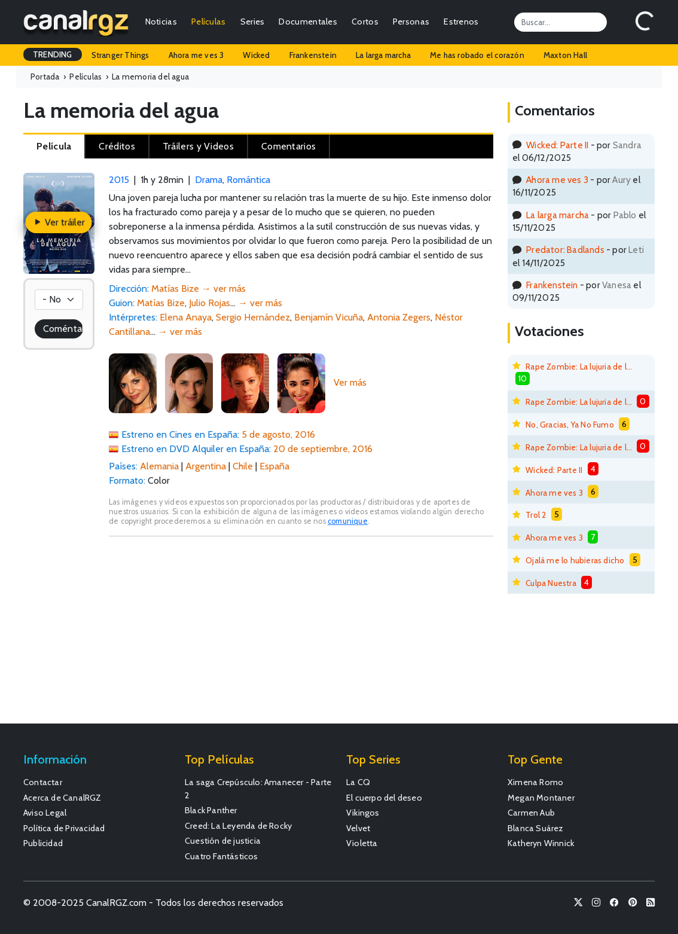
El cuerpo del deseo (384, 797)
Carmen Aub (531, 812)
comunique (348, 521)
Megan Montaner (541, 797)
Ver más (350, 382)
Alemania (159, 466)
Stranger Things (120, 55)
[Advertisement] (301, 635)
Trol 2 (536, 515)
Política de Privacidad (64, 828)
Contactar (42, 782)
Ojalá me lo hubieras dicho (575, 560)
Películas (208, 21)
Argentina (205, 466)
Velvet (358, 828)
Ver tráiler (59, 222)
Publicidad (43, 843)
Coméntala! (63, 328)
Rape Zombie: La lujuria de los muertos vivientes (579, 366)
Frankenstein (313, 55)
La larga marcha (383, 55)
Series (252, 21)
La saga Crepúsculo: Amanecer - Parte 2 (258, 789)
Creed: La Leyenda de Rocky (238, 825)
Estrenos (461, 21)
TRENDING (52, 54)
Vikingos (363, 812)
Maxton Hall (565, 55)
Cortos (365, 21)
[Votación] (59, 299)
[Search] (560, 22)
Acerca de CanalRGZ (62, 797)
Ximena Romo (535, 782)
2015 (119, 179)
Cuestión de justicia (223, 840)
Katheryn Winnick (541, 843)
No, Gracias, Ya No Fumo (570, 424)
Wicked (256, 55)
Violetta (362, 843)
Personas (411, 21)
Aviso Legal (44, 812)
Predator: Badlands (565, 249)
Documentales (308, 21)
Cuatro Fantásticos (221, 856)
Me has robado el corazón (477, 55)
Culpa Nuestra (551, 583)
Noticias (161, 21)
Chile (243, 466)
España (274, 466)
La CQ (358, 782)
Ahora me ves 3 (196, 55)
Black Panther (211, 810)
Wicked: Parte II (557, 145)
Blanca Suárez (536, 828)
